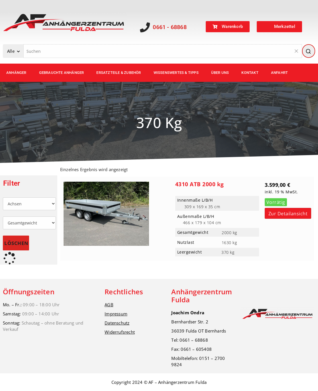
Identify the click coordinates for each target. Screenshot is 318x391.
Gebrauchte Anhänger (61, 72)
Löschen (16, 243)
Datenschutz (117, 323)
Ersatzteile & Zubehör (118, 72)
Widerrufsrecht (120, 332)
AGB (109, 304)
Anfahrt (279, 72)
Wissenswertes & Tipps (176, 72)
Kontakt (249, 72)
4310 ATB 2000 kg (199, 184)
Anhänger (16, 72)
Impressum (116, 314)
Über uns (220, 72)
